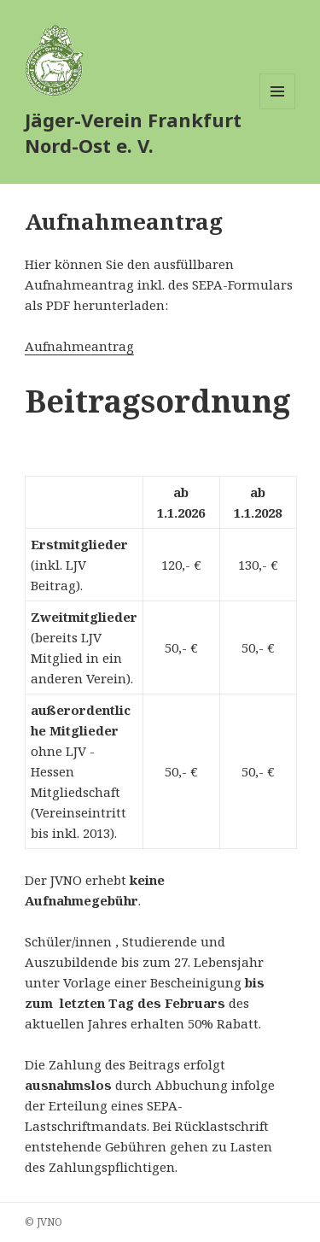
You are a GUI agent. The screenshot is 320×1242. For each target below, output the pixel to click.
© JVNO (43, 1222)
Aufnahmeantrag (79, 345)
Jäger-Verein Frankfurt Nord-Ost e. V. (133, 132)
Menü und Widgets (277, 108)
